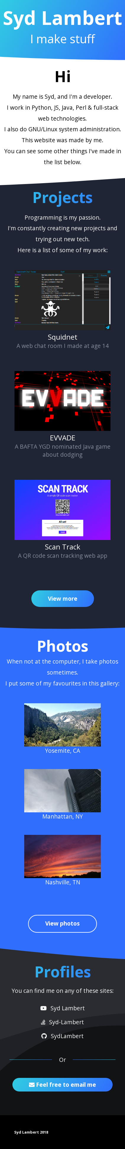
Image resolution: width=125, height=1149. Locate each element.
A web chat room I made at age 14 (62, 310)
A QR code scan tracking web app (62, 520)
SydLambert (62, 1036)
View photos (62, 923)
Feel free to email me (62, 1085)
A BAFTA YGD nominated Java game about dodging (62, 415)
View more (62, 599)
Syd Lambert (62, 1008)
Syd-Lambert (62, 1022)
